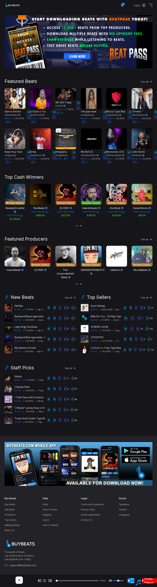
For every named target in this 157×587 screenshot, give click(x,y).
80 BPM (28, 421)
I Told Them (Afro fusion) (28, 397)
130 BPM (105, 329)
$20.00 (94, 329)
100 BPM (18, 158)
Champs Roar (22, 386)
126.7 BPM (105, 340)
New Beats (22, 296)
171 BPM (43, 118)
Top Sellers (99, 296)
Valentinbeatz (12, 114)
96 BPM (119, 118)
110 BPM (94, 118)
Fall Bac (18, 305)
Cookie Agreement (90, 514)
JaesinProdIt (37, 114)
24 (60, 112)
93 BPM (28, 400)
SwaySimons (37, 154)
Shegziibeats (61, 154)
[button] (76, 225)
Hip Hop (40, 308)
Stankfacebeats (89, 154)
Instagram (124, 514)
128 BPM (43, 158)
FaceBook (124, 503)
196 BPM (18, 118)
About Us (9, 529)
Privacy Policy (88, 508)
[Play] (45, 580)
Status (18, 376)
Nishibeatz (138, 154)
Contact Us (86, 519)
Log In (46, 519)
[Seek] (77, 580)
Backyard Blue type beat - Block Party (35, 337)
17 (85, 162)
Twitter (123, 508)
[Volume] (118, 580)
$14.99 (17, 411)
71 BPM (68, 109)
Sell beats (10, 508)
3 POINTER (97, 337)
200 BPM (145, 118)
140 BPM (28, 390)
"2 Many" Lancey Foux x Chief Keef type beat (39, 407)
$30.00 (17, 329)
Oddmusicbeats (115, 154)
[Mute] (110, 580)
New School (44, 411)
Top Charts (10, 519)
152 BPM (145, 158)
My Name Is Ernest (25, 347)
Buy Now (131, 580)
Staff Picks (22, 367)
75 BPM (28, 308)
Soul (40, 319)
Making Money (12, 524)
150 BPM (28, 411)
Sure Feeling (98, 305)
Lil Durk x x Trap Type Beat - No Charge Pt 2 (116, 347)
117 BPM (28, 379)
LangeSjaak (10, 154)
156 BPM (94, 158)
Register (47, 514)
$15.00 (17, 308)
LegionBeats (113, 114)
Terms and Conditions (92, 503)
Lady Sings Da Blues (25, 326)
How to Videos (50, 524)
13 (136, 121)
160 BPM (105, 350)
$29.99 (94, 308)
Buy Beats (10, 503)
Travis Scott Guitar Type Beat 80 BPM (36, 418)
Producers (10, 514)
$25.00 (17, 319)
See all (146, 81)
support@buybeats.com (20, 564)
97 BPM (28, 329)
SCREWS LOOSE (99, 326)
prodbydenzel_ (88, 114)
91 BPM (104, 319)
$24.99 (94, 319)
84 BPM (28, 350)
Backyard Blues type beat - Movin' (33, 316)
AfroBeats (41, 400)
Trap (116, 329)
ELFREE (60, 105)
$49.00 (17, 379)
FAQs (45, 503)
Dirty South (106, 308)
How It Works (50, 508)
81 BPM (119, 158)
